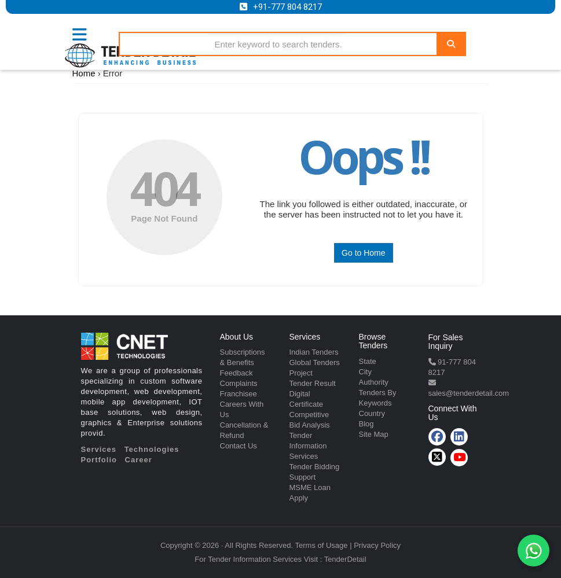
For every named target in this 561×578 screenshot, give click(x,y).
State (367, 361)
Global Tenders (314, 362)
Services (99, 449)
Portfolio (99, 459)
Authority (373, 382)
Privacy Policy (377, 545)
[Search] (451, 43)
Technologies (151, 449)
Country (372, 413)
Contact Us (238, 445)
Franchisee (238, 393)
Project (301, 373)
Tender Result (312, 383)
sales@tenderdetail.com (468, 393)
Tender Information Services (308, 446)
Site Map (373, 434)
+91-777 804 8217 (287, 7)
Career (138, 459)
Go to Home (363, 252)
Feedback (236, 373)
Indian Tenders (314, 352)
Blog (366, 423)
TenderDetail (345, 559)
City (365, 371)
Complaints (239, 383)
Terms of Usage (321, 545)
